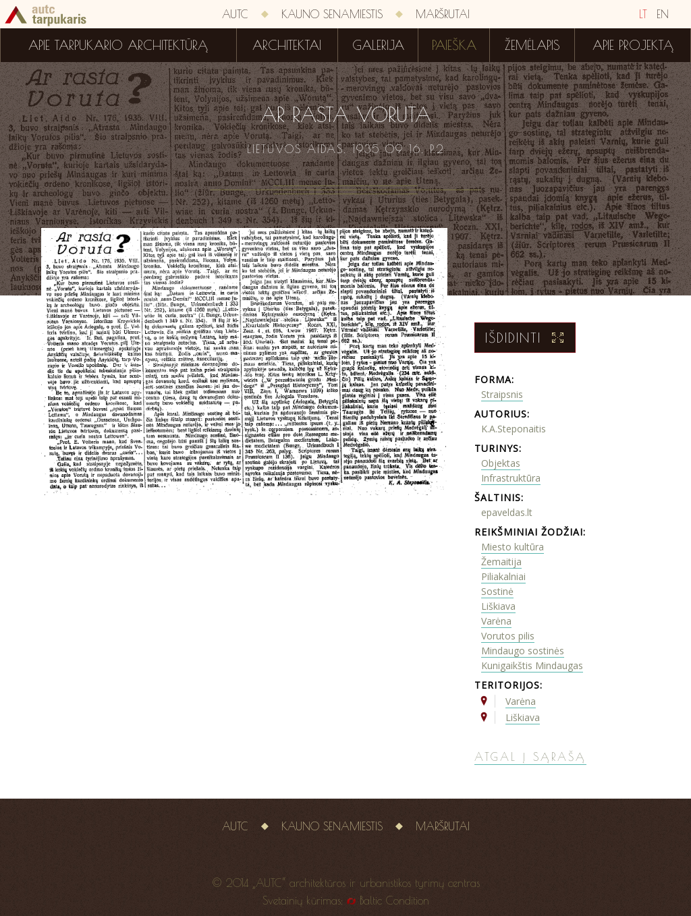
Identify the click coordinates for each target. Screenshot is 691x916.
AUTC (235, 14)
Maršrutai (443, 14)
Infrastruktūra (511, 477)
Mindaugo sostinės (522, 650)
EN (663, 14)
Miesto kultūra (512, 546)
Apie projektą (632, 45)
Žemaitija (501, 561)
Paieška (454, 45)
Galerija (378, 45)
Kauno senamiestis (332, 14)
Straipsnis (502, 394)
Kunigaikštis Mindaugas (532, 665)
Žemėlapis (532, 45)
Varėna (496, 620)
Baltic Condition (394, 900)
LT (643, 14)
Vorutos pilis (507, 635)
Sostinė (497, 591)
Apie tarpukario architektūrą (118, 45)
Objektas (500, 463)
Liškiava (498, 606)
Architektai (286, 45)
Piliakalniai (503, 576)
